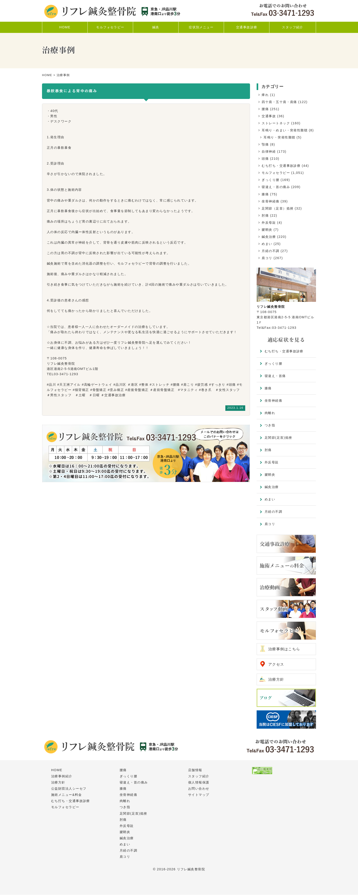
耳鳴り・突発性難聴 (279, 137)
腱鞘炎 (267, 229)
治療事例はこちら (284, 649)
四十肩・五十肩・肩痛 (279, 102)
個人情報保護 (198, 782)
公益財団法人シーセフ (68, 789)
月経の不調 (270, 251)
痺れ (265, 95)
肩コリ (267, 258)
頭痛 (265, 158)
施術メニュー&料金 (66, 795)
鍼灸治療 (269, 237)
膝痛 (265, 194)
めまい (267, 244)
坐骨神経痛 (270, 201)
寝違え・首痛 (275, 376)
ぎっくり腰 (270, 180)
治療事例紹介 (61, 776)
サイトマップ (198, 795)
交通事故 (269, 116)
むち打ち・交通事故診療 (281, 165)
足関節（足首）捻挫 (277, 208)
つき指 (270, 425)
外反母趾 (269, 222)
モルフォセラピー (276, 173)
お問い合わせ (198, 789)
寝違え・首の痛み (276, 187)
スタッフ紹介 (198, 776)
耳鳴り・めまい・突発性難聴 (285, 130)
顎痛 (265, 144)
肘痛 (265, 215)
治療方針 (276, 679)
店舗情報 (195, 770)
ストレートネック (276, 123)
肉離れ (270, 413)
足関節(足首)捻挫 (278, 437)
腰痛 (265, 109)
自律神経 (269, 151)
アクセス (276, 664)
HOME (47, 75)
